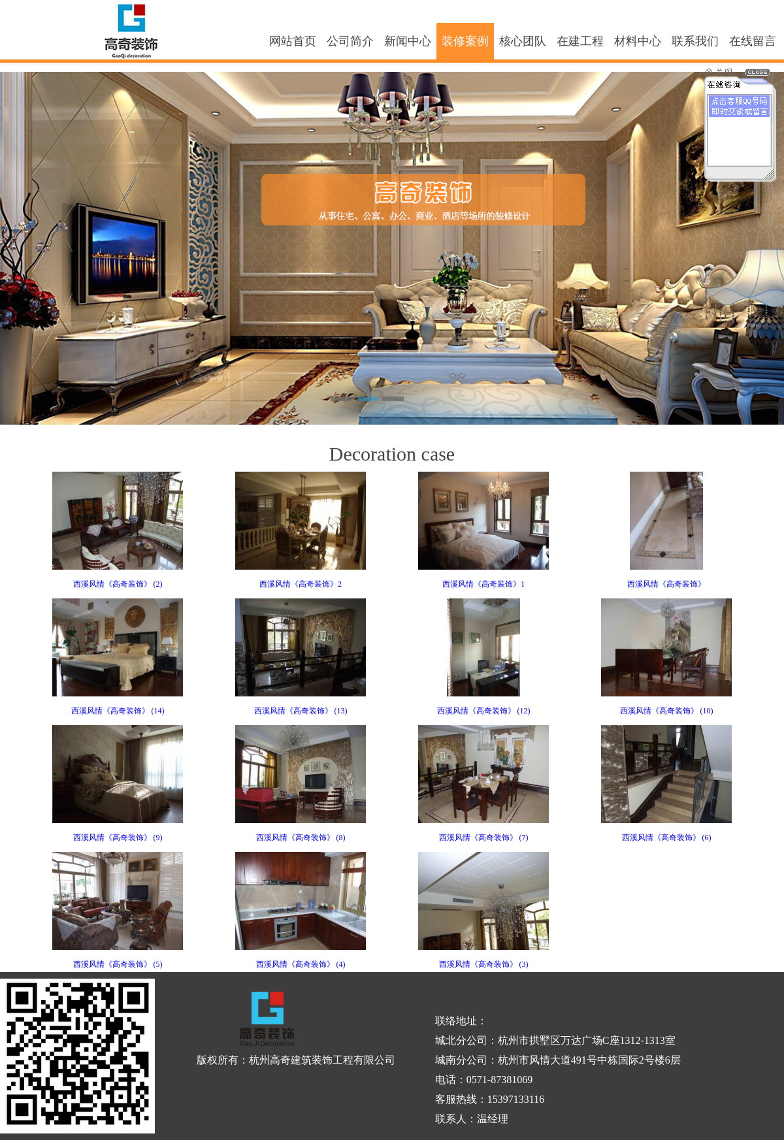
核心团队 (522, 41)
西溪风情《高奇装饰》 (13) (301, 710)
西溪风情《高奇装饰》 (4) (301, 964)
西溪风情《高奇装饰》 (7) (484, 837)
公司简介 (350, 41)
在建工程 (580, 41)
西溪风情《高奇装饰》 (666, 584)
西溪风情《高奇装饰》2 (300, 584)
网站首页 (292, 41)
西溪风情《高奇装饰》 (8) (301, 837)
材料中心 (637, 41)
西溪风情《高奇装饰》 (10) (666, 710)
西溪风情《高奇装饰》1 (483, 584)
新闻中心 (407, 41)
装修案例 (465, 41)
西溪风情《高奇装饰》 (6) (666, 837)
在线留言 (752, 41)
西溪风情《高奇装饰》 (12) (484, 710)
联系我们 (695, 41)
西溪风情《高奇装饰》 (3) (484, 964)
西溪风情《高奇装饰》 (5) (118, 964)
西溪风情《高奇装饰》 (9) (118, 837)
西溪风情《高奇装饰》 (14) (118, 710)
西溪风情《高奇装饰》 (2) (118, 584)
